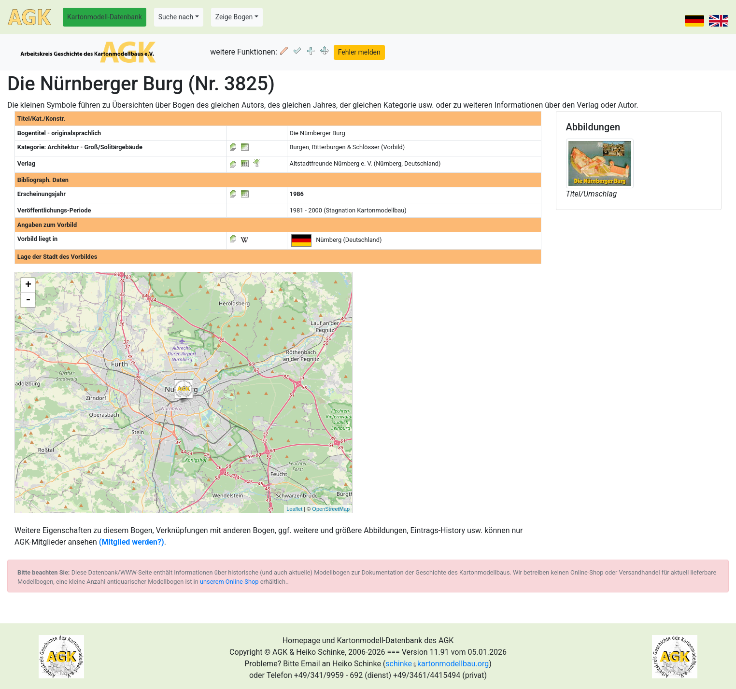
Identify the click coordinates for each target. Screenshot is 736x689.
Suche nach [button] (175, 17)
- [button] (28, 300)
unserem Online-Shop (229, 581)
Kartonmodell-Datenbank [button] (104, 17)
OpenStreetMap (331, 509)
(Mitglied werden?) (131, 542)
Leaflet (294, 509)
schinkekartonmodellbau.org (437, 663)
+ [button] (28, 285)
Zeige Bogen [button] (234, 17)
